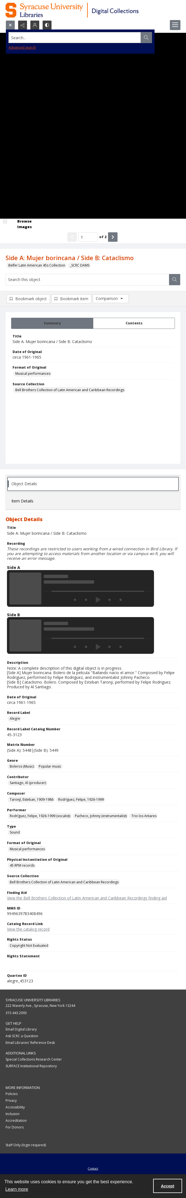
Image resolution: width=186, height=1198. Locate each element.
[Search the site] (75, 37)
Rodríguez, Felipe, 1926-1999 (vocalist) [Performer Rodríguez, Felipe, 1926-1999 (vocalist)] (40, 816)
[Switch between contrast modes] (47, 25)
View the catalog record (28, 929)
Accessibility (15, 1107)
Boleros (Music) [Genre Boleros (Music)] (22, 766)
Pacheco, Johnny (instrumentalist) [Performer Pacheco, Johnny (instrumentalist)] (101, 816)
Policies (12, 1093)
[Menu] (175, 25)
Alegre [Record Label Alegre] (15, 718)
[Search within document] (174, 279)
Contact (93, 1168)
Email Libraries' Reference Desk (30, 1042)
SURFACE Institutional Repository (31, 1066)
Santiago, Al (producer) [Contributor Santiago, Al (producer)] (28, 782)
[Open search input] (10, 25)
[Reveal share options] (22, 25)
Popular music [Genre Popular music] (50, 766)
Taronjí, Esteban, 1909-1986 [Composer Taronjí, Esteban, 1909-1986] (31, 799)
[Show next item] (113, 237)
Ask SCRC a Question (22, 1036)
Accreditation (16, 1120)
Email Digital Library (21, 1029)
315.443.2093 (16, 1012)
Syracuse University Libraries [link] (33, 999)
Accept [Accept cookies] (167, 1186)
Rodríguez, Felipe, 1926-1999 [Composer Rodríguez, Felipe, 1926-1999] (81, 799)
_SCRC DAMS (79, 265)
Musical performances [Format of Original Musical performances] (32, 373)
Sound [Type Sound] (15, 832)
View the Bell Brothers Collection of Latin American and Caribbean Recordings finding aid (87, 898)
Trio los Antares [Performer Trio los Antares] (143, 816)
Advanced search (22, 47)
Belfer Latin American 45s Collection (36, 265)
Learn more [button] (16, 1189)
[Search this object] (87, 279)
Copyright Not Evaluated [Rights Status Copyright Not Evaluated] (29, 945)
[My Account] (34, 25)
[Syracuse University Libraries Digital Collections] (88, 10)
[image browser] (21, 224)
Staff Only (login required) (26, 1145)
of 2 (103, 236)
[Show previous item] (72, 237)
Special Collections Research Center (34, 1059)
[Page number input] (88, 237)
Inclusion (12, 1113)
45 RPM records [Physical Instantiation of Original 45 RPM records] (22, 865)
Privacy (11, 1100)
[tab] (52, 323)
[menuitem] (93, 1168)
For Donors (15, 1127)
